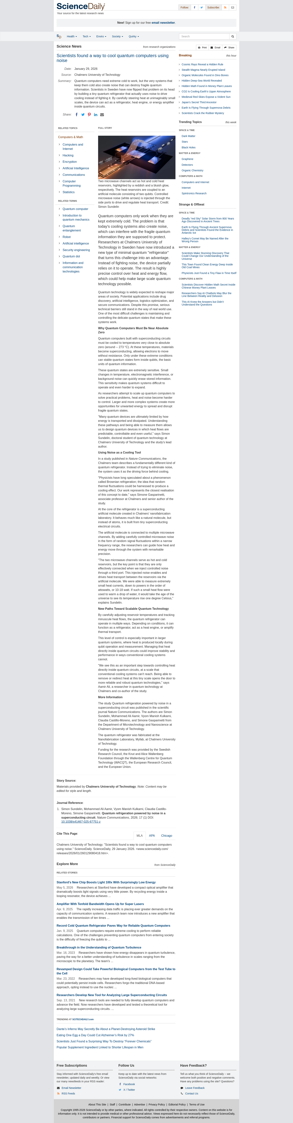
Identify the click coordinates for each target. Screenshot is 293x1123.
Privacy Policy (157, 1104)
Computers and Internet (73, 146)
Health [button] (72, 36)
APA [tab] (152, 835)
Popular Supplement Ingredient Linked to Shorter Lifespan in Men (100, 1047)
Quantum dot (71, 256)
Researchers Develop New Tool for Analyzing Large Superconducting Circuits (112, 995)
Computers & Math (70, 137)
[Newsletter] (232, 7)
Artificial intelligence (76, 243)
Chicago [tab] (166, 835)
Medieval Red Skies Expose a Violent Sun (206, 96)
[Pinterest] (89, 114)
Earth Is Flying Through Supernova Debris (206, 107)
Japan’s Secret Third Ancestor (199, 102)
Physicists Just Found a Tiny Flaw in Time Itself (209, 273)
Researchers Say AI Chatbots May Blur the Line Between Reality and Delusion (206, 295)
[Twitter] (83, 114)
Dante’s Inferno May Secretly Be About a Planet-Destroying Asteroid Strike (106, 1029)
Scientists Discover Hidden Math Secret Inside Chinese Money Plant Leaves (208, 286)
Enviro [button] (101, 36)
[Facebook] (76, 114)
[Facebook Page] (194, 7)
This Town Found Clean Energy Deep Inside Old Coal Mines (207, 266)
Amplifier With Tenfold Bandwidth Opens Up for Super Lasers (100, 904)
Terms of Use (196, 1104)
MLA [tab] (140, 835)
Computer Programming (72, 183)
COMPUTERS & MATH (190, 176)
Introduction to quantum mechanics (76, 217)
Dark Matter (188, 136)
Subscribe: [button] (213, 7)
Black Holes (188, 147)
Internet (186, 187)
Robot (67, 237)
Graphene (187, 159)
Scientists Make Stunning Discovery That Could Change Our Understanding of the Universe (205, 256)
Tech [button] (87, 36)
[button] (202, 47)
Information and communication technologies (73, 267)
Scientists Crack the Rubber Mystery (203, 113)
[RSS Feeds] (225, 7)
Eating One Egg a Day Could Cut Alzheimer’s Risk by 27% (95, 1035)
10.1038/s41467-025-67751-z (81, 821)
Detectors (187, 164)
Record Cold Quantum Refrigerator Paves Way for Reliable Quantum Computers (113, 925)
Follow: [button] (185, 7)
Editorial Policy (177, 1104)
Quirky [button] (134, 36)
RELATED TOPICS (68, 128)
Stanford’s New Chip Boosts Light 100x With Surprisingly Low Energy (106, 882)
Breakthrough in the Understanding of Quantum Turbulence (99, 947)
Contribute (125, 1104)
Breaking (185, 55)
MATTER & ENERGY (189, 153)
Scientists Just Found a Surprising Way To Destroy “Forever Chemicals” (104, 1041)
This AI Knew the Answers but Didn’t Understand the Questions (203, 303)
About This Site (97, 1104)
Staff (112, 1104)
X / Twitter (129, 1089)
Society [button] (117, 36)
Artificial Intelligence (76, 168)
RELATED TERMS (67, 201)
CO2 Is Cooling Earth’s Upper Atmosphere (206, 91)
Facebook (129, 1084)
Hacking (68, 155)
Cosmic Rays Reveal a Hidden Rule (202, 64)
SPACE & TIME (187, 130)
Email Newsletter (71, 1087)
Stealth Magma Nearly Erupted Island (203, 69)
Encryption (70, 161)
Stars (185, 141)
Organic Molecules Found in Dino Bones (205, 75)
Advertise (139, 1104)
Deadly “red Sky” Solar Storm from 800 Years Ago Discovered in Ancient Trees (208, 220)
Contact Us (191, 1093)
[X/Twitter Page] (202, 7)
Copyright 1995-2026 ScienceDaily (81, 1109)
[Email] (102, 114)
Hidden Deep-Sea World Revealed (202, 80)
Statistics (69, 192)
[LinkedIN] (95, 114)
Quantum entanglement (72, 228)
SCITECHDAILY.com (83, 1019)
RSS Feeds (68, 1093)
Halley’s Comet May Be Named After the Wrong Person (205, 240)
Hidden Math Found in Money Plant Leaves (207, 86)
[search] (232, 36)
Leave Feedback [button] (195, 1087)
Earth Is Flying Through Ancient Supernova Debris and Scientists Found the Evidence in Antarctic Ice (207, 230)
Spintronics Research (194, 193)
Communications (74, 174)
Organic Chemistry (192, 170)
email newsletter (163, 22)
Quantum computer (75, 209)
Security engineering (76, 250)
